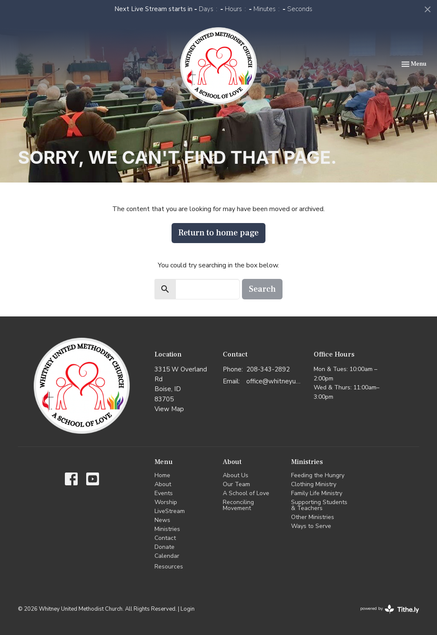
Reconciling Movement (238, 505)
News (162, 520)
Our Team (236, 484)
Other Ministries (312, 517)
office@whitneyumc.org (275, 381)
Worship (165, 502)
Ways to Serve (311, 526)
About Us (235, 475)
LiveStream (169, 511)
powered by (389, 609)
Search (262, 289)
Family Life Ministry (316, 493)
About (162, 484)
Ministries (167, 529)
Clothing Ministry (313, 484)
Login (188, 609)
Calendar (166, 556)
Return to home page (218, 232)
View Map (169, 409)
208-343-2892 (268, 369)
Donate (164, 547)
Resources (168, 567)
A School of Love (246, 493)
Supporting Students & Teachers (319, 505)
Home (162, 475)
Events (163, 493)
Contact (165, 538)
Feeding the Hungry (317, 475)
